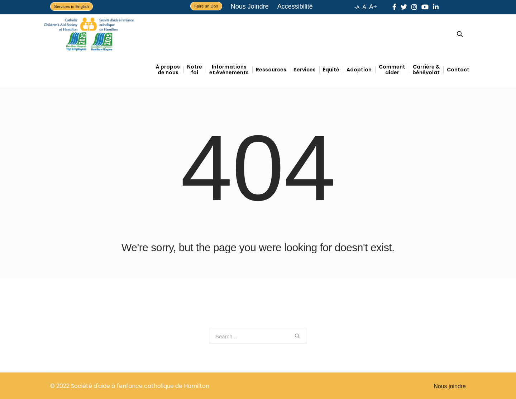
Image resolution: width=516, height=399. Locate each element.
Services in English (71, 6)
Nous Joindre (250, 6)
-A (356, 7)
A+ (373, 6)
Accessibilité (295, 6)
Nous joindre (450, 386)
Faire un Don (206, 6)
